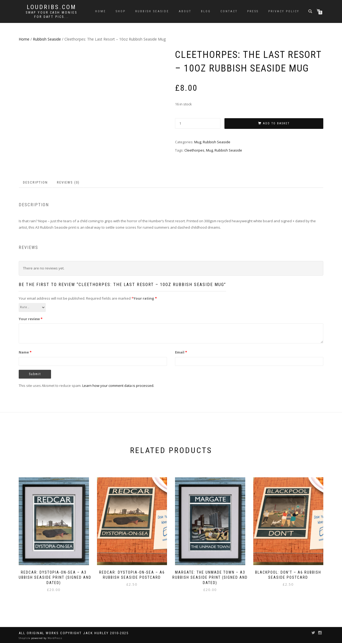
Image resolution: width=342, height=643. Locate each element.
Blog (206, 11)
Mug (197, 142)
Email (181, 352)
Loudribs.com (51, 7)
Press (253, 11)
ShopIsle (25, 638)
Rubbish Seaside (152, 11)
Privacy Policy (283, 11)
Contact (229, 11)
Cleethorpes (194, 150)
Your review (30, 318)
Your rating (145, 298)
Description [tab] (35, 182)
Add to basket (276, 123)
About (185, 11)
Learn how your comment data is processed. (118, 385)
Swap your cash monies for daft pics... (51, 15)
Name (25, 352)
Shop (121, 11)
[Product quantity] (197, 123)
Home (100, 11)
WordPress (54, 638)
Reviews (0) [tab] (68, 182)
